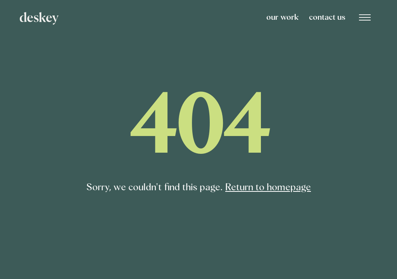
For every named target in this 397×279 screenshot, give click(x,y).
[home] (141, 18)
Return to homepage (268, 187)
